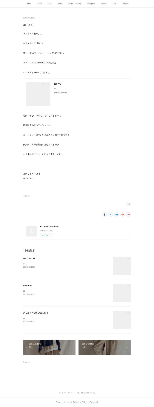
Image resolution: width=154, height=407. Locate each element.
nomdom (27, 285)
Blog (49, 4)
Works (104, 4)
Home (28, 4)
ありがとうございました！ (35, 313)
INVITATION (29, 258)
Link (114, 4)
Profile (39, 4)
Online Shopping (74, 4)
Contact (125, 4)
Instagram (91, 4)
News (59, 4)
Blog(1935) (27, 196)
